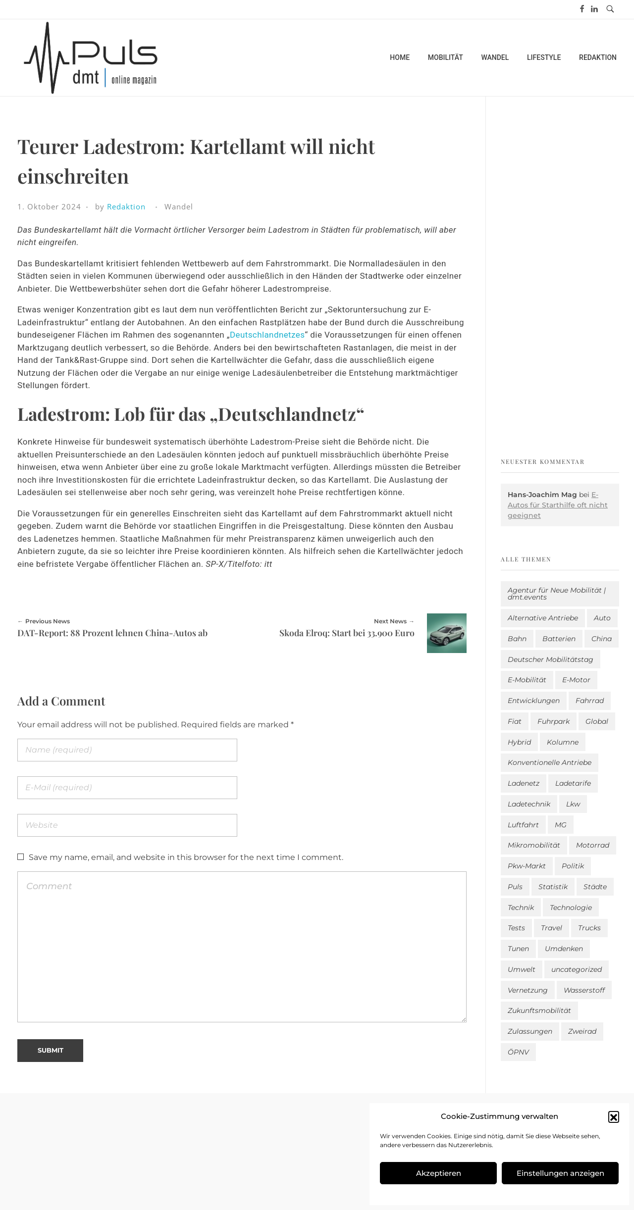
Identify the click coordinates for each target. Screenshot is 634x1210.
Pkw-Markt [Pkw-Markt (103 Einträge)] (527, 865)
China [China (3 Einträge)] (601, 638)
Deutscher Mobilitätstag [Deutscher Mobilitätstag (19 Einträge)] (550, 659)
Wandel (178, 206)
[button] (614, 1116)
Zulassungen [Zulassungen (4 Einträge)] (530, 1031)
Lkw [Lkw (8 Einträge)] (573, 804)
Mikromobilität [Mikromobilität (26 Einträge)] (534, 845)
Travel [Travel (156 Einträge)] (551, 927)
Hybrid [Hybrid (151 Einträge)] (519, 742)
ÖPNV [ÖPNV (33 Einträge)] (518, 1052)
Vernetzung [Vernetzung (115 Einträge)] (528, 990)
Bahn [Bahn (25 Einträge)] (517, 638)
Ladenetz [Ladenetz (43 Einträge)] (523, 783)
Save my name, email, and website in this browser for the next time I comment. (186, 857)
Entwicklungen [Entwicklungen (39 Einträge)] (534, 700)
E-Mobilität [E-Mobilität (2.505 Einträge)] (527, 679)
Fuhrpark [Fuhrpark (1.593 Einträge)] (553, 721)
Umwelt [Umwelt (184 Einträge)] (521, 969)
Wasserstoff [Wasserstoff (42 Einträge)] (584, 990)
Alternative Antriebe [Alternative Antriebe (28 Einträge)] (543, 617)
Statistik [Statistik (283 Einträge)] (553, 886)
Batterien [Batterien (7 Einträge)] (559, 638)
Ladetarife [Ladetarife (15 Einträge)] (573, 783)
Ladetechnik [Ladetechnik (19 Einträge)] (529, 804)
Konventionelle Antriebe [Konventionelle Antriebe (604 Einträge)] (549, 762)
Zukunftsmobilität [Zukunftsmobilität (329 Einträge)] (539, 1010)
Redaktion (126, 206)
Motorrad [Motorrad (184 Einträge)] (592, 845)
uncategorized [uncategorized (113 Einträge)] (576, 969)
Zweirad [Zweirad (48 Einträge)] (582, 1031)
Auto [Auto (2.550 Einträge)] (602, 617)
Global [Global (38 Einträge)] (596, 721)
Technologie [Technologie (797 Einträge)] (571, 907)
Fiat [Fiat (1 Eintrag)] (515, 721)
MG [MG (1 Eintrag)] (561, 824)
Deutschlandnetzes (267, 335)
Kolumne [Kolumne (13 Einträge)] (563, 742)
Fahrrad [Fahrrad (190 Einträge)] (590, 700)
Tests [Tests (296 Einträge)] (516, 927)
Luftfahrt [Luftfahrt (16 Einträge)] (523, 824)
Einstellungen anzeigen (560, 1173)
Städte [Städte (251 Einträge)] (595, 886)
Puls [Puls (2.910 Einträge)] (515, 886)
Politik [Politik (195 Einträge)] (573, 865)
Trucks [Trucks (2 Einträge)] (589, 927)
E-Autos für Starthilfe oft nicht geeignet (558, 505)
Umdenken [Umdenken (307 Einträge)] (564, 948)
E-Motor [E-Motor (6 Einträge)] (576, 679)
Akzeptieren (438, 1173)
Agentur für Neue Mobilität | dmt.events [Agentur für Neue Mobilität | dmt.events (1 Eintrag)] (557, 594)
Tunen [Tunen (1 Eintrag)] (518, 948)
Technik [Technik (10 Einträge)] (521, 907)
